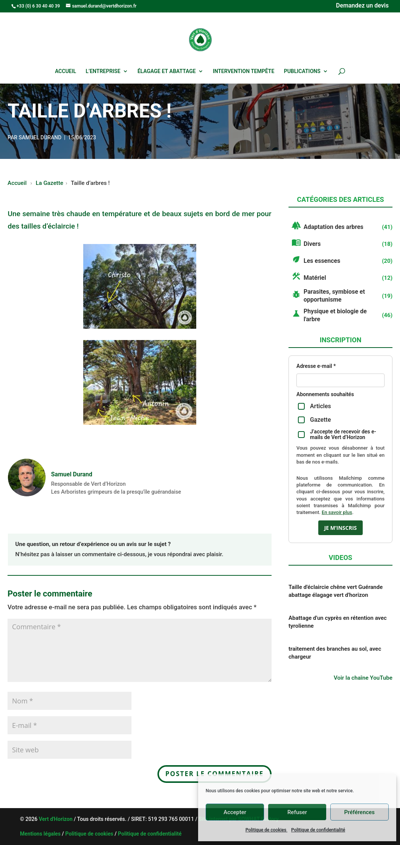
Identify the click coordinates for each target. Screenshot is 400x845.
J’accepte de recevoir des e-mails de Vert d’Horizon (337, 434)
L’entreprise (103, 71)
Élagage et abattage (166, 71)
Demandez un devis (362, 6)
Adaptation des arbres (333, 226)
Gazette (314, 419)
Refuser (297, 812)
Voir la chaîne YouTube (363, 677)
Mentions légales (40, 834)
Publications (302, 71)
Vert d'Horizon (56, 819)
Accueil (65, 71)
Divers (312, 243)
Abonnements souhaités (325, 394)
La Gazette (49, 183)
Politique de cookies (266, 830)
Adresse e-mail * (316, 366)
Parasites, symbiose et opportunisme (334, 295)
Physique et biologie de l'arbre (335, 315)
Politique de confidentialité (318, 830)
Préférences (359, 812)
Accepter (234, 812)
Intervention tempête (243, 71)
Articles (314, 406)
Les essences (322, 260)
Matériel (315, 277)
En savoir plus (337, 512)
